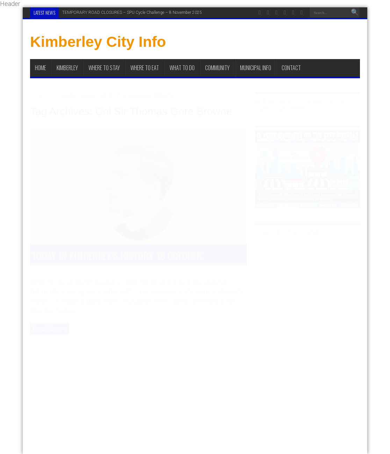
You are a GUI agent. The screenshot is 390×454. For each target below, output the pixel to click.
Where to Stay (104, 68)
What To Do (182, 68)
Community (217, 68)
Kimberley (67, 68)
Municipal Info (255, 68)
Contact (291, 68)
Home (40, 68)
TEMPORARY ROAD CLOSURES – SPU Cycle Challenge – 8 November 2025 (132, 12)
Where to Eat (144, 68)
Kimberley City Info (98, 41)
